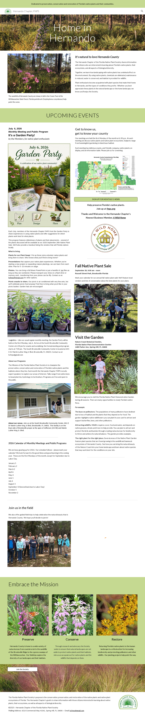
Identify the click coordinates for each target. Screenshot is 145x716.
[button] (142, 11)
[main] (72, 32)
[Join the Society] (22, 669)
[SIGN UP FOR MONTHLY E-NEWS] (105, 199)
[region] (72, 4)
